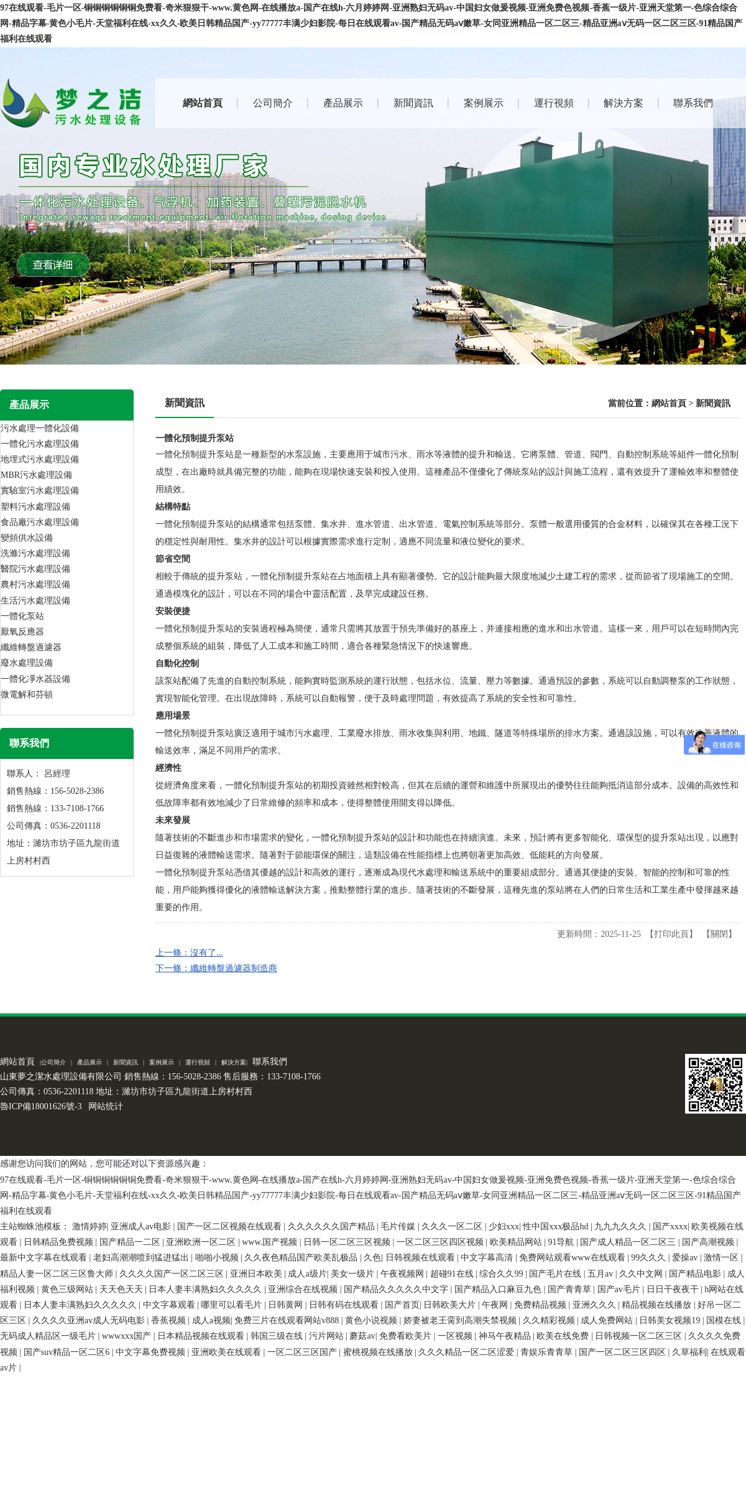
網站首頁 (669, 403)
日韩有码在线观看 (345, 1305)
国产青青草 (571, 1289)
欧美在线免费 (563, 1336)
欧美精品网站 (517, 1242)
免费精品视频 (541, 1305)
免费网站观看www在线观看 (573, 1257)
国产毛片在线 (556, 1273)
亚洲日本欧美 (257, 1273)
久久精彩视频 (550, 1320)
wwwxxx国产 (128, 1336)
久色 (372, 1257)
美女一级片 (354, 1273)
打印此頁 (671, 934)
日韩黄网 (286, 1305)
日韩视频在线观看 (421, 1257)
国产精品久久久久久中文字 (397, 1289)
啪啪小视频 (218, 1257)
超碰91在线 (453, 1273)
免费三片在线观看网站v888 (287, 1320)
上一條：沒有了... (189, 952)
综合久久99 (502, 1273)
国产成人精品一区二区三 (629, 1242)
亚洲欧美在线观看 (227, 1352)
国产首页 (402, 1305)
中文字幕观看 (170, 1305)
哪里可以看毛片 (232, 1305)
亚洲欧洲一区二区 (202, 1242)
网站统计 (105, 1106)
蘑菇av (362, 1336)
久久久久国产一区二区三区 (172, 1273)
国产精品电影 (696, 1273)
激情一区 (722, 1257)
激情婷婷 (89, 1226)
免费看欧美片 (406, 1336)
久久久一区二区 (453, 1226)
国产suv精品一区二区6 (68, 1352)
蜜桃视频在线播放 (379, 1352)
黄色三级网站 (68, 1289)
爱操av (686, 1257)
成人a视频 (211, 1320)
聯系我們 (269, 1061)
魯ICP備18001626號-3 (40, 1106)
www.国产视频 (270, 1242)
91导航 (562, 1242)
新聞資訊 (713, 403)
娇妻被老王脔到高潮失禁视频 (461, 1320)
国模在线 (725, 1320)
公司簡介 (53, 1062)
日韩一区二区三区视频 (348, 1242)
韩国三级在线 (278, 1336)
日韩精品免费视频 (60, 1242)
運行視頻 (197, 1062)
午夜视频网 (403, 1273)
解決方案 (233, 1062)
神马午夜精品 (506, 1336)
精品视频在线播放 (658, 1305)
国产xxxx (670, 1226)
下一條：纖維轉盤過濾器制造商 (216, 968)
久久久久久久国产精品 (332, 1226)
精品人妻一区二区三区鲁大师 (58, 1273)
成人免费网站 (608, 1320)
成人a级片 (307, 1273)
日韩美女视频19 (670, 1320)
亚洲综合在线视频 (304, 1289)
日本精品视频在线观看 (202, 1336)
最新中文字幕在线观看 (45, 1257)
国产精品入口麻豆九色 (499, 1289)
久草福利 (689, 1352)
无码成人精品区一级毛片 (49, 1336)
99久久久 (649, 1257)
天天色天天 (122, 1289)
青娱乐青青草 (547, 1352)
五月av (601, 1273)
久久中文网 (642, 1273)
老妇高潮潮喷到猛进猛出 (142, 1257)
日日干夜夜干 (674, 1289)
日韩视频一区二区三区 (639, 1336)
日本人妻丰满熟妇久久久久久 (206, 1289)
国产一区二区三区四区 (623, 1352)
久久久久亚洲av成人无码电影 (89, 1320)
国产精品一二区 (131, 1242)
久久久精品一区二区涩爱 (467, 1352)
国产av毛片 (620, 1289)
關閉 (719, 934)
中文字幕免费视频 (152, 1352)
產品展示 (89, 1062)
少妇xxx (504, 1226)
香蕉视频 (169, 1320)
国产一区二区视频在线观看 (230, 1226)
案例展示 (161, 1062)
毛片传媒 (399, 1226)
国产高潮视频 (709, 1242)
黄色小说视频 (372, 1320)
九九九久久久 (621, 1226)
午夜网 (496, 1305)
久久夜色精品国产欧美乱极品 (302, 1257)
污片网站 (327, 1336)
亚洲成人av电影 (142, 1226)
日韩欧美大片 (450, 1305)
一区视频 (456, 1336)
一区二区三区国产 (303, 1352)
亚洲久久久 (596, 1305)
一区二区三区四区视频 (441, 1242)
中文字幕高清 (488, 1257)
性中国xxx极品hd (557, 1226)
